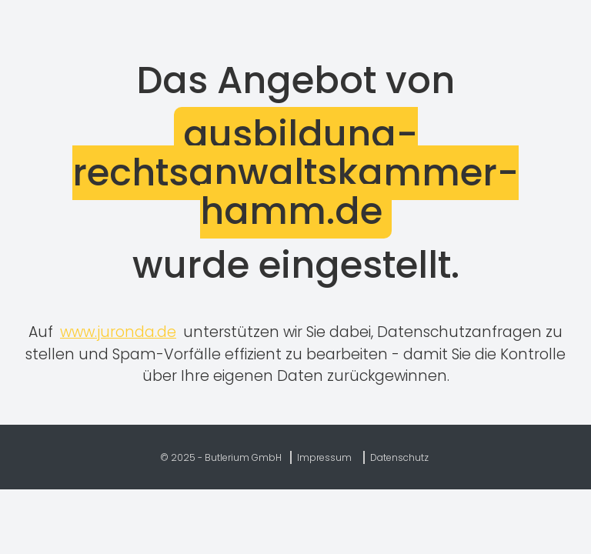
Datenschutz (399, 457)
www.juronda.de (118, 332)
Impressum (324, 457)
